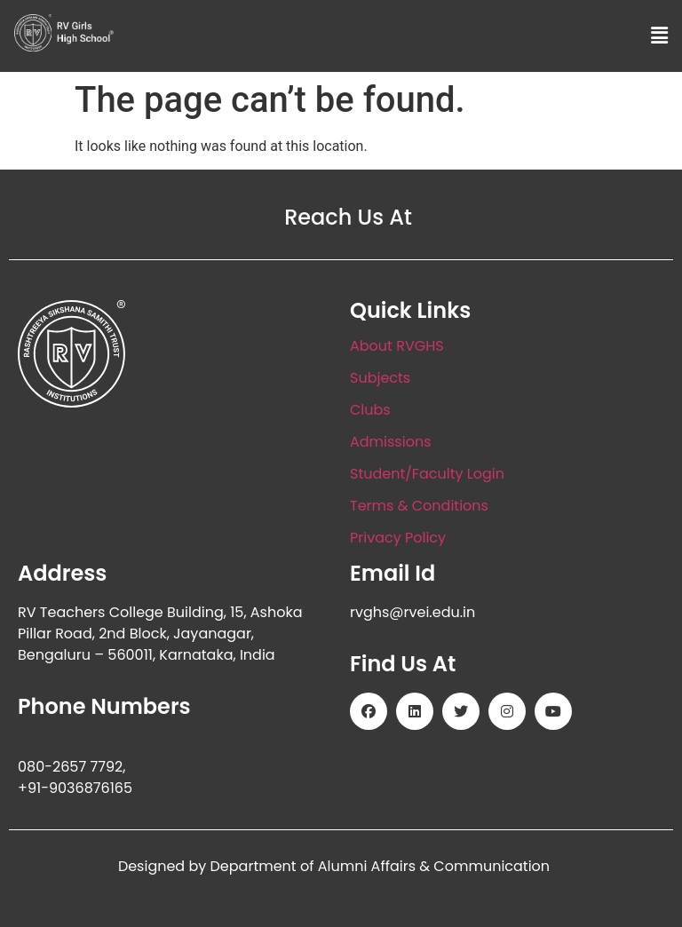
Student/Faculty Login (427, 474)
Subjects (380, 378)
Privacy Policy (398, 537)
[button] (660, 35)
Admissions (391, 442)
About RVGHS (397, 346)
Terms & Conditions (419, 505)
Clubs (370, 410)
